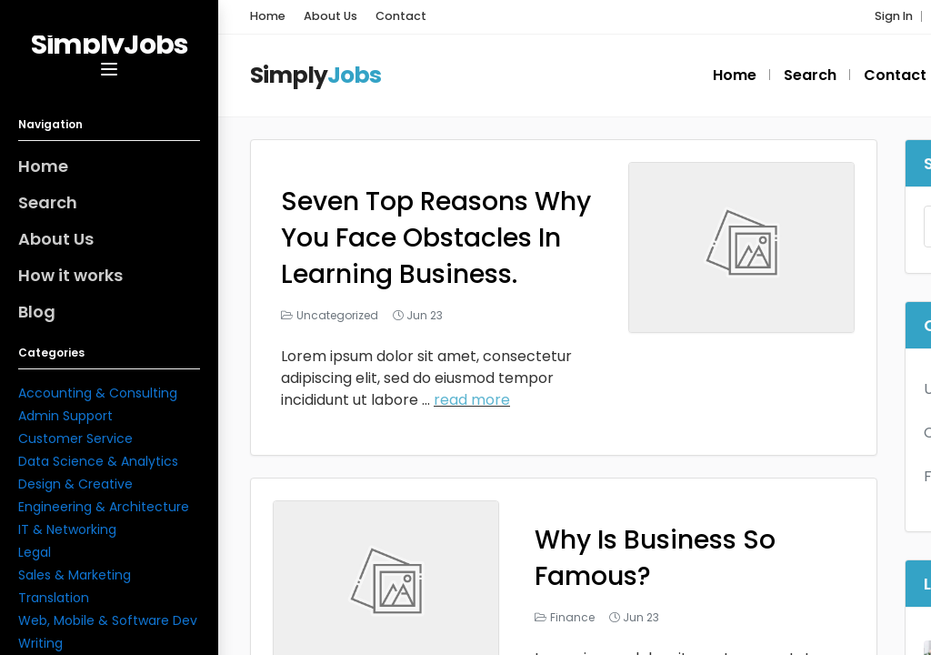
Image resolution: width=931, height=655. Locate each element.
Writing (40, 643)
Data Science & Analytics (98, 461)
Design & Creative (75, 484)
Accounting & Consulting (97, 393)
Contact (400, 16)
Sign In (894, 16)
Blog (36, 311)
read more (472, 399)
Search (47, 202)
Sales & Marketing (74, 575)
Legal (34, 552)
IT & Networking (67, 529)
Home (43, 166)
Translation (53, 598)
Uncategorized (337, 315)
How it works (70, 275)
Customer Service (75, 438)
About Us (56, 238)
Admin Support (65, 416)
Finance (572, 617)
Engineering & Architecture (103, 507)
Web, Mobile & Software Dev (107, 620)
